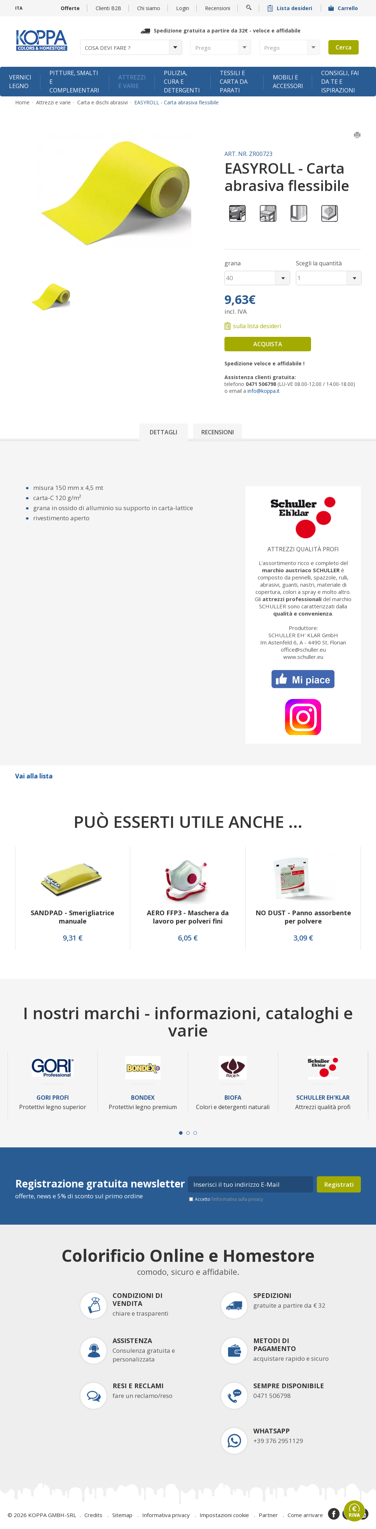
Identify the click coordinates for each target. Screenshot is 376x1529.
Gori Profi (52, 1098)
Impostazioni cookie (224, 1515)
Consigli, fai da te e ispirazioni (340, 81)
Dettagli (163, 432)
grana (232, 263)
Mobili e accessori (288, 81)
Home (22, 102)
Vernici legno (20, 81)
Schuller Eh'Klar (323, 1098)
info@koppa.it (264, 390)
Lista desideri (290, 8)
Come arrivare (305, 1515)
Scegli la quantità (319, 263)
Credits (93, 1515)
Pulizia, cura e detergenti (182, 81)
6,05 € (188, 938)
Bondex (143, 1098)
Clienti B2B (108, 8)
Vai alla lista (34, 776)
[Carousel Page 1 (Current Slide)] (181, 1133)
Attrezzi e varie (132, 81)
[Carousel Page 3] (195, 1133)
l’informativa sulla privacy (237, 1199)
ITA (18, 8)
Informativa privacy (166, 1515)
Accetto (229, 1199)
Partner (268, 1515)
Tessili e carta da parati (234, 81)
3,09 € (303, 938)
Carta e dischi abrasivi (102, 102)
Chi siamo (148, 8)
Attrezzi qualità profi (303, 549)
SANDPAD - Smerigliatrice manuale (72, 917)
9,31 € (73, 938)
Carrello (343, 8)
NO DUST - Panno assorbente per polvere (303, 917)
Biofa (232, 1098)
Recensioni (217, 8)
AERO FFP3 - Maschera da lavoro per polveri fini (188, 917)
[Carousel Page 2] (188, 1133)
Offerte (70, 8)
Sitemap (122, 1515)
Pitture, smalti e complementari (74, 81)
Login (182, 8)
